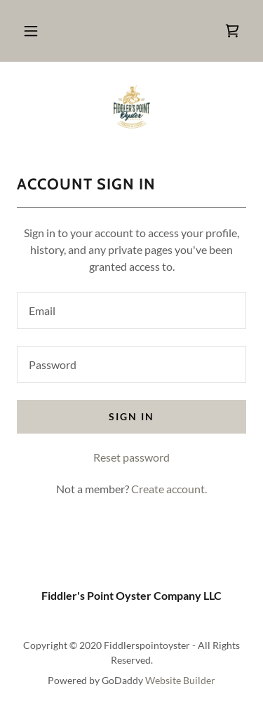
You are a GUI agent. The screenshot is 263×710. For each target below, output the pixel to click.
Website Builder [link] (180, 680)
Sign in (131, 416)
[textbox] (131, 310)
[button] (31, 31)
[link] (232, 31)
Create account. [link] (169, 488)
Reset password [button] (131, 457)
